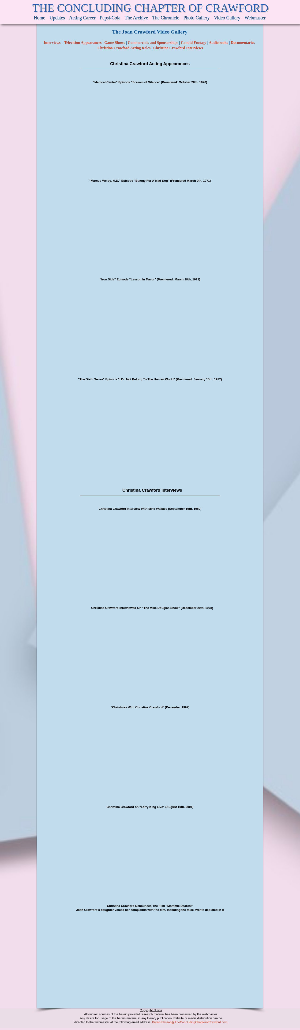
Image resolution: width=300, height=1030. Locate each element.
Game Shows (114, 43)
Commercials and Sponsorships (153, 43)
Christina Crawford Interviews (178, 48)
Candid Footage (193, 43)
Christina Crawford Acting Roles (124, 48)
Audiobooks (218, 43)
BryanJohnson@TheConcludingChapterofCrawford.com (190, 1022)
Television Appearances (83, 43)
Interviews (52, 43)
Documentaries (243, 43)
